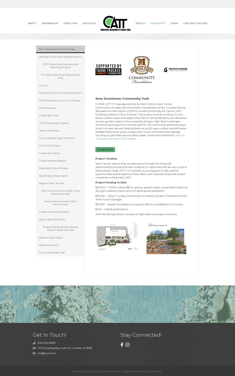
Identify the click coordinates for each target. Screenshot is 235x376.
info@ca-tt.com (46, 353)
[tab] (60, 49)
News (174, 23)
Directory (70, 23)
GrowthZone (155, 371)
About (32, 23)
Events (140, 23)
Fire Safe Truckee (195, 23)
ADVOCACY (89, 23)
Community (158, 23)
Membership (50, 23)
